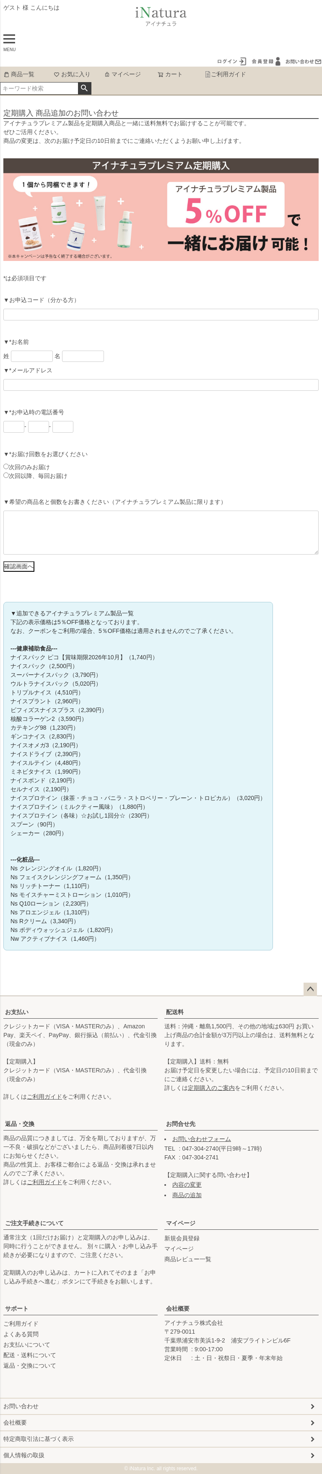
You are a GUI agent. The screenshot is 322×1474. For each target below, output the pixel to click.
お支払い (17, 1012)
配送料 (175, 1012)
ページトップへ (310, 989)
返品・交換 (19, 1123)
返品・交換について (29, 1365)
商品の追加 (187, 1195)
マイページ (122, 74)
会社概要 (178, 1308)
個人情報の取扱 (23, 1455)
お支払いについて (26, 1344)
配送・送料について (29, 1355)
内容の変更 (187, 1184)
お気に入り (72, 74)
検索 (84, 88)
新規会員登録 (182, 1238)
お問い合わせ (21, 1406)
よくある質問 (21, 1334)
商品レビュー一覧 (187, 1259)
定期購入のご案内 (211, 1087)
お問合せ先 (180, 1123)
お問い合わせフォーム (201, 1139)
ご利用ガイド (225, 74)
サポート (17, 1308)
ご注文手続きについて (34, 1223)
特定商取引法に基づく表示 (38, 1438)
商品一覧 (18, 74)
